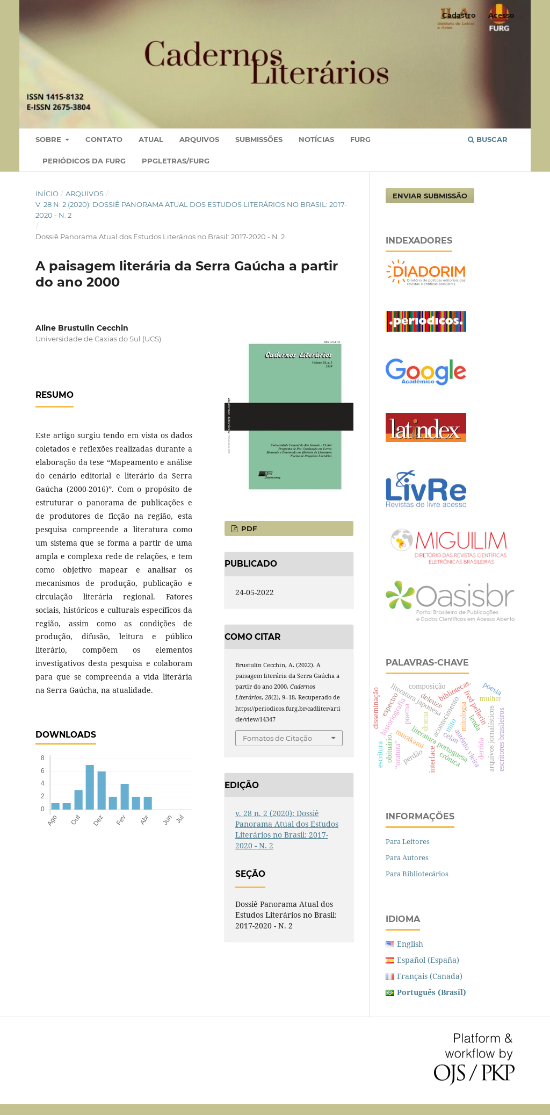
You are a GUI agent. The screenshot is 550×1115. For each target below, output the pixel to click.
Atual (151, 139)
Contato (103, 139)
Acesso (501, 15)
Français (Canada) (429, 976)
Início (47, 193)
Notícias (316, 139)
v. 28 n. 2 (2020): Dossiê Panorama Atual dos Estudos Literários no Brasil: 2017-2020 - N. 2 (191, 209)
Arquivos (199, 139)
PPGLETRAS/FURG (175, 160)
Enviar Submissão (430, 195)
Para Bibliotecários (417, 873)
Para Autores (407, 857)
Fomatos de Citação (277, 738)
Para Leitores (408, 841)
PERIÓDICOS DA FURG (84, 160)
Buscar (488, 139)
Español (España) (428, 960)
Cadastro (459, 15)
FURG (360, 139)
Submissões (259, 139)
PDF (248, 528)
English (410, 944)
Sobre (49, 139)
